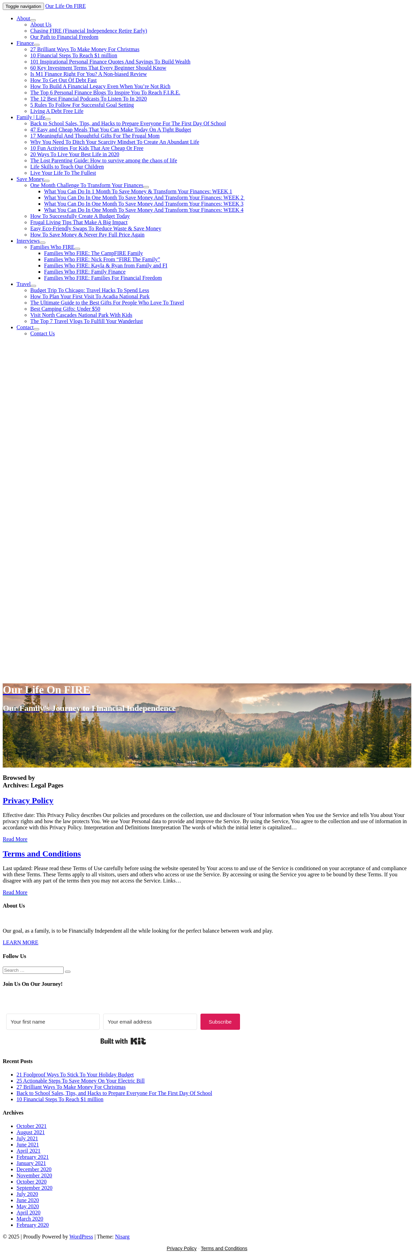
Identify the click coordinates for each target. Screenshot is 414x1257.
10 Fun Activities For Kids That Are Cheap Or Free (86, 148)
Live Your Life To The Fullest (63, 173)
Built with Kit (123, 1041)
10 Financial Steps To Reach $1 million (73, 55)
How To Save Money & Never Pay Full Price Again (87, 235)
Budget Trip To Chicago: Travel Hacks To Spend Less (89, 290)
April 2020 (29, 1212)
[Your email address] (150, 1022)
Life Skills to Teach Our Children (67, 167)
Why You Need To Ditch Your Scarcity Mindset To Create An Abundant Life (114, 142)
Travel (24, 284)
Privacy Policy (28, 800)
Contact (25, 327)
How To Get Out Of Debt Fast (63, 80)
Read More (15, 839)
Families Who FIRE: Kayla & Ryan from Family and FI (105, 265)
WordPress (81, 1236)
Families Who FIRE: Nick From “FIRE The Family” (102, 259)
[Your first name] (53, 1022)
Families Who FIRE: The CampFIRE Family (93, 253)
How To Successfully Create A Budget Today (80, 216)
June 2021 (28, 1145)
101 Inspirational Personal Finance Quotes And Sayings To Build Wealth (110, 62)
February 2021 (33, 1157)
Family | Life (31, 117)
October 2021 (32, 1126)
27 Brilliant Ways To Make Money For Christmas (84, 49)
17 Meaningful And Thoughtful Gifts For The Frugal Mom (95, 136)
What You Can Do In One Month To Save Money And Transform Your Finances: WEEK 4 (143, 210)
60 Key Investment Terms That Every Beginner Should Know (98, 68)
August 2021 (31, 1132)
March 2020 (30, 1219)
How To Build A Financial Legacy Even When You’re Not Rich (100, 86)
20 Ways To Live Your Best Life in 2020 (74, 154)
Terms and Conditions (42, 853)
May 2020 (28, 1206)
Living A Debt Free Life (57, 111)
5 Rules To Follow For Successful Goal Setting (82, 105)
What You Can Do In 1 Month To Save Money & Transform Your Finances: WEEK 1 (138, 191)
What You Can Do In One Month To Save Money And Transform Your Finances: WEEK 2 (144, 197)
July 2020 (27, 1194)
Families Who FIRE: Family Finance (85, 272)
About (23, 18)
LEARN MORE (21, 942)
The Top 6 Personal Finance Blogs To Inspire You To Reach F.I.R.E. (105, 92)
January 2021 (31, 1163)
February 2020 (33, 1225)
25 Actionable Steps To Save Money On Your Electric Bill (81, 1081)
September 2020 (34, 1188)
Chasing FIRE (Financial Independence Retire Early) (88, 31)
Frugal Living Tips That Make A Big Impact (79, 222)
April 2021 (29, 1151)
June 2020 (28, 1200)
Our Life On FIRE (65, 6)
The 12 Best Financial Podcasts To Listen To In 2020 (88, 99)
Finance (25, 43)
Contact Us (42, 333)
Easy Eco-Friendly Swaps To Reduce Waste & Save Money (95, 228)
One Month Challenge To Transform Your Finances (86, 185)
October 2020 (32, 1182)
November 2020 (34, 1175)
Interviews (28, 241)
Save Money (30, 179)
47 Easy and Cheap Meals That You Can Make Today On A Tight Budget (110, 129)
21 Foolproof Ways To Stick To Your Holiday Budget (75, 1074)
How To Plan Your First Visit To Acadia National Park (90, 296)
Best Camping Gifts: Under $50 (65, 309)
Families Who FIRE (52, 247)
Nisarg (122, 1236)
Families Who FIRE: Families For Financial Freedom (103, 278)
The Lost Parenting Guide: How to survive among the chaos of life (103, 160)
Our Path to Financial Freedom (64, 37)
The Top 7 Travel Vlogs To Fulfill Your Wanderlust (86, 321)
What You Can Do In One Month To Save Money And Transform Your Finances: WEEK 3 (143, 204)
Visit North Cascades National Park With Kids (81, 315)
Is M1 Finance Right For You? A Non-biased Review (88, 74)
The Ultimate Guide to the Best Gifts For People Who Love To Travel (107, 302)
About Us (41, 24)
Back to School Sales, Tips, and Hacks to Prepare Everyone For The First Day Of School (128, 123)
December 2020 (34, 1169)
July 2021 (27, 1138)
